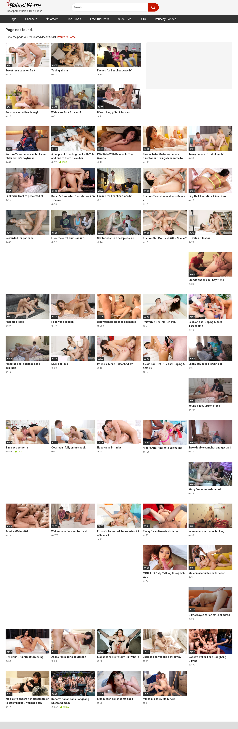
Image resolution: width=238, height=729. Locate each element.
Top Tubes (74, 19)
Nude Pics (124, 19)
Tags (13, 19)
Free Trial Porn (99, 19)
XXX (143, 19)
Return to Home (66, 37)
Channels (31, 19)
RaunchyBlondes (165, 19)
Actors (54, 19)
